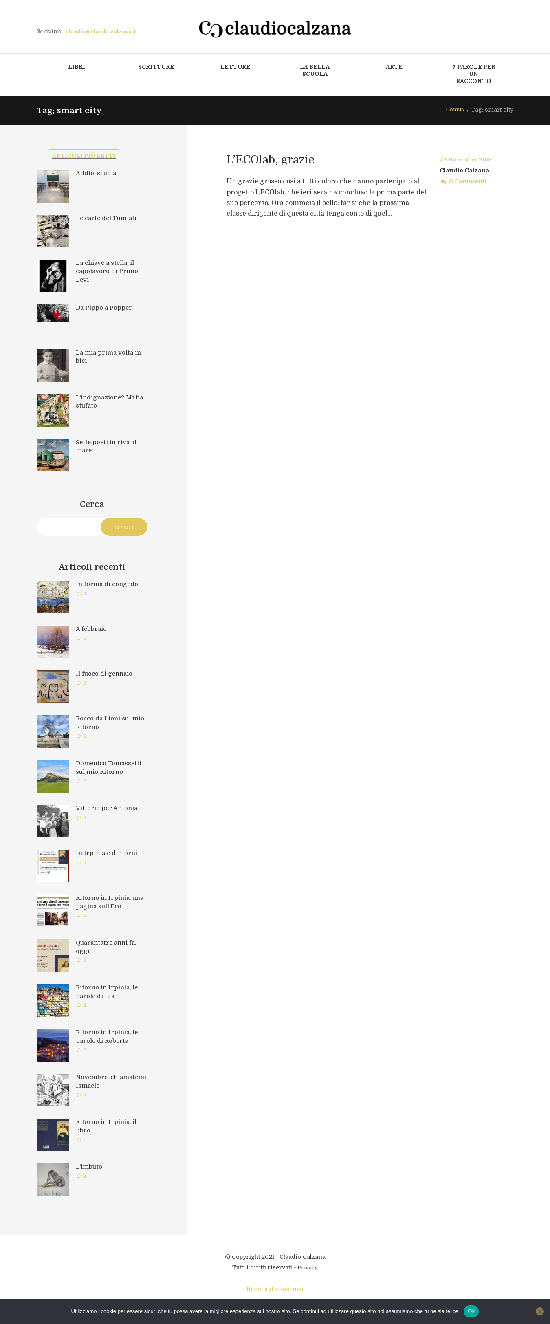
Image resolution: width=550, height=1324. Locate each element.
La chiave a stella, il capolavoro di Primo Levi (108, 272)
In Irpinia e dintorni (108, 856)
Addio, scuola (97, 174)
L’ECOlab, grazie (283, 159)
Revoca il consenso (275, 1292)
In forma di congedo (108, 587)
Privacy (308, 1270)
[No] (540, 1311)
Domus (454, 110)
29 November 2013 (468, 160)
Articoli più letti (85, 156)
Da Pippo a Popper (105, 309)
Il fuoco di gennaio (105, 677)
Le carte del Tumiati (108, 219)
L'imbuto (90, 1170)
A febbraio (92, 632)
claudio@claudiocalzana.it (104, 31)
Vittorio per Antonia (107, 811)
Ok (471, 1311)
